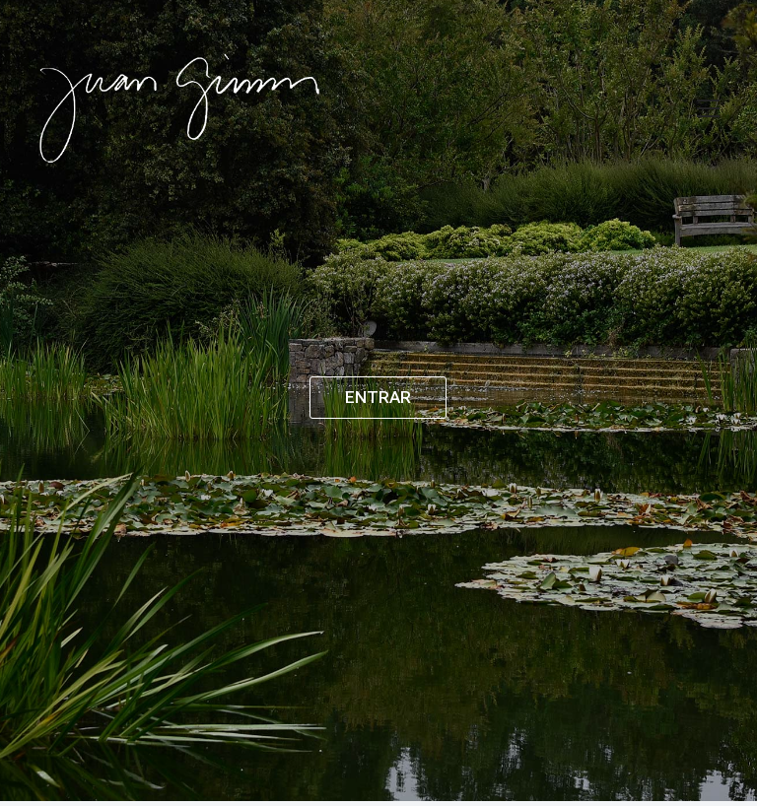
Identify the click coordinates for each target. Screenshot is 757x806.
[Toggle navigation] (708, 108)
